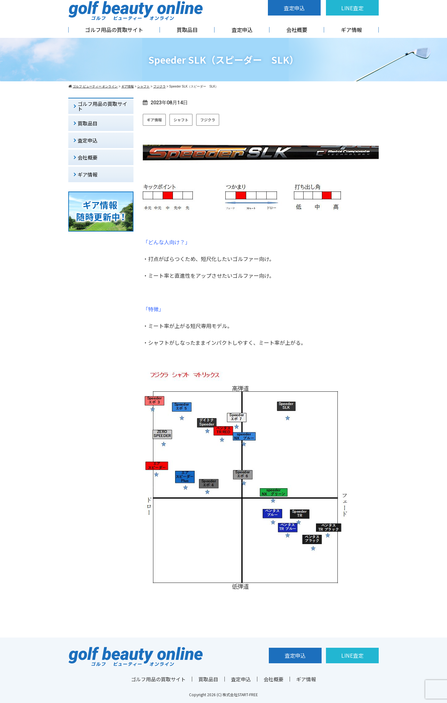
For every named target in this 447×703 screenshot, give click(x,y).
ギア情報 (351, 30)
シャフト (181, 119)
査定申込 (294, 8)
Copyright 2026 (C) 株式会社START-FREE (223, 694)
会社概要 (296, 30)
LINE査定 (352, 8)
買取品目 (187, 30)
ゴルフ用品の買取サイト (114, 30)
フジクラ (207, 119)
